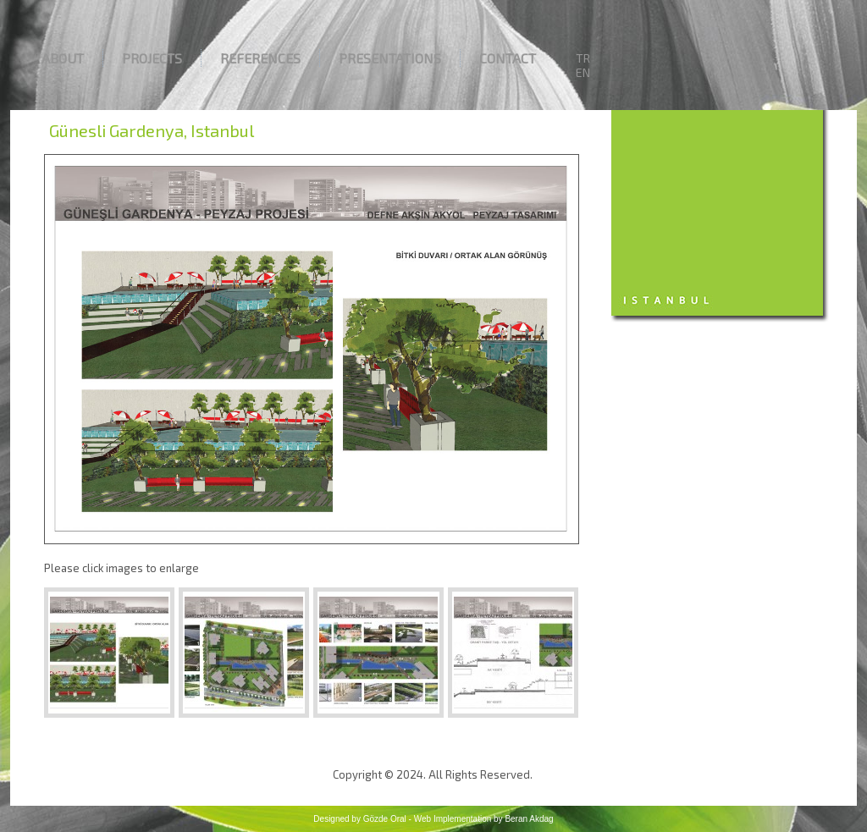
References (260, 58)
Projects (152, 58)
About (62, 58)
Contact (507, 58)
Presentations (390, 58)
